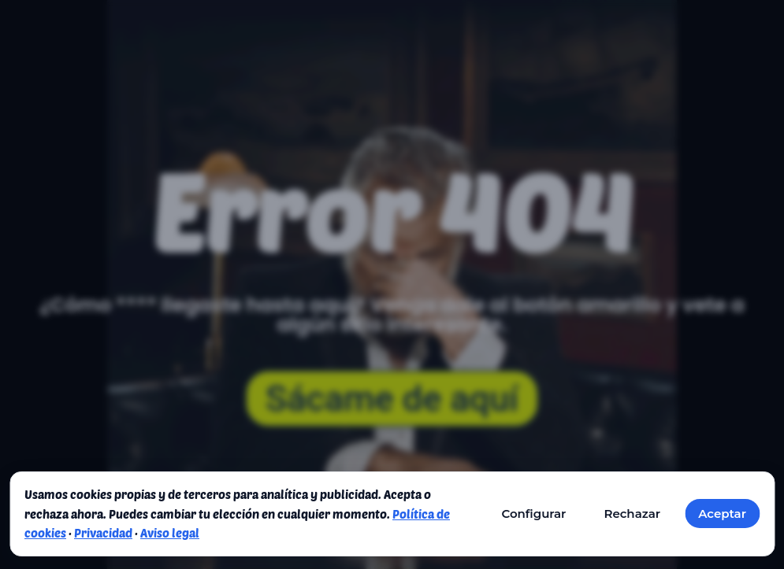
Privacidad (103, 533)
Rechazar (632, 513)
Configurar (533, 513)
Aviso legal (169, 533)
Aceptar (722, 513)
